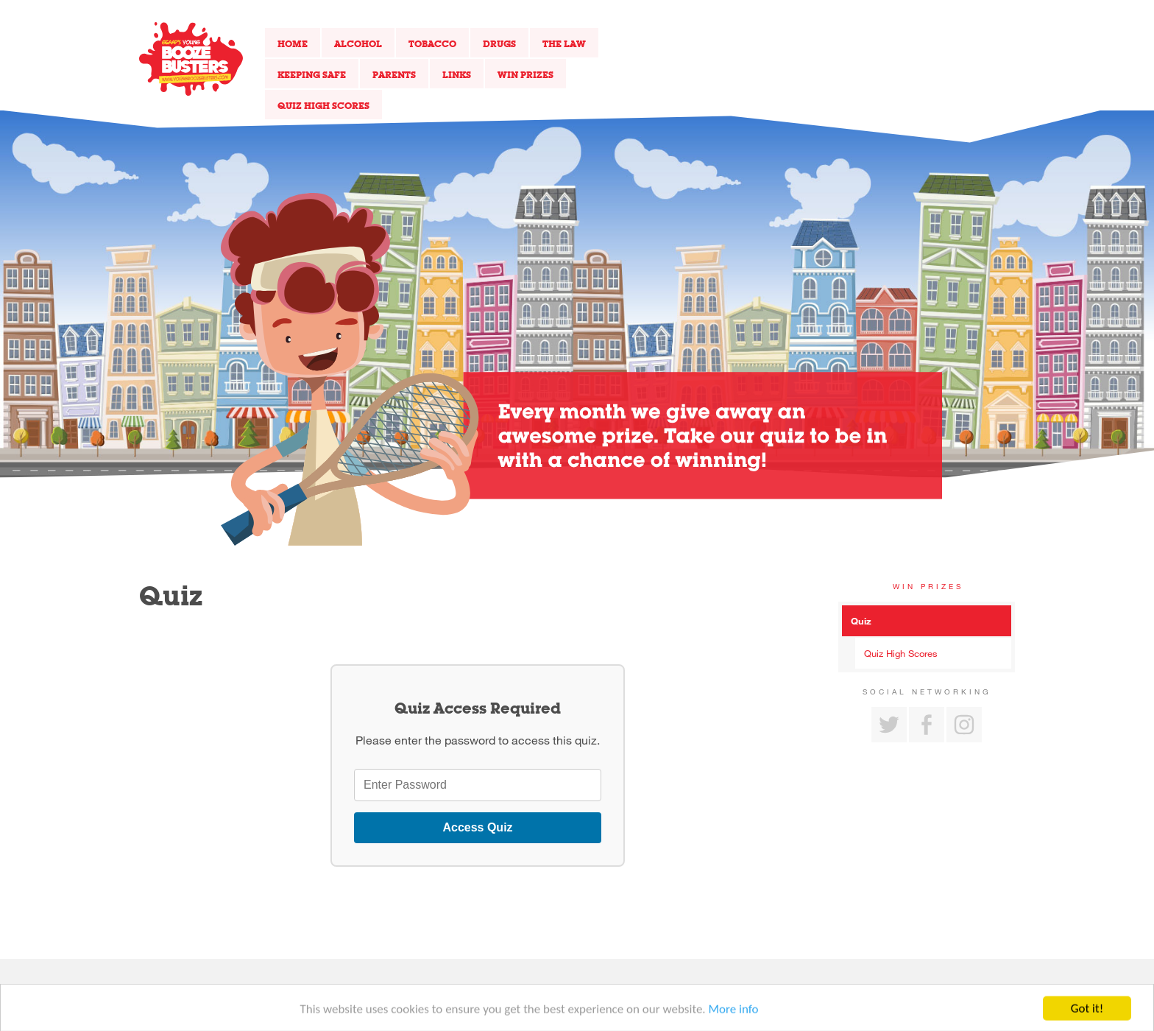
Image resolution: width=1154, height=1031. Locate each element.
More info (734, 1013)
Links (456, 74)
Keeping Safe (311, 74)
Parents (394, 74)
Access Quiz (477, 827)
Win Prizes (525, 74)
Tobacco (432, 43)
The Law (564, 43)
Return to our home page (191, 59)
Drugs (499, 43)
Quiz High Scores (323, 105)
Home (292, 43)
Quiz (861, 621)
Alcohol (358, 43)
